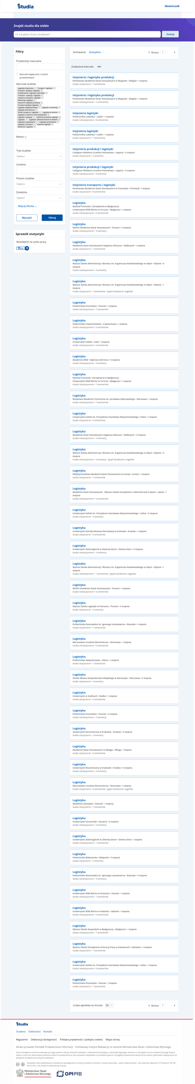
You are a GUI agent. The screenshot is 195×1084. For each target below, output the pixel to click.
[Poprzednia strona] (149, 52)
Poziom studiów (25, 178)
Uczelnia (21, 164)
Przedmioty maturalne (28, 61)
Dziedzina (21, 192)
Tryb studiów (23, 150)
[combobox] (39, 65)
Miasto (20, 136)
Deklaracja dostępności (44, 1039)
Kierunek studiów (26, 84)
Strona (155, 52)
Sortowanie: (79, 52)
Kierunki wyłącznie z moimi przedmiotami (34, 76)
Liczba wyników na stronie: (88, 1005)
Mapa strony (113, 1039)
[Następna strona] (175, 52)
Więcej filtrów (26, 206)
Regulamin (22, 1039)
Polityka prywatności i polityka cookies (81, 1039)
